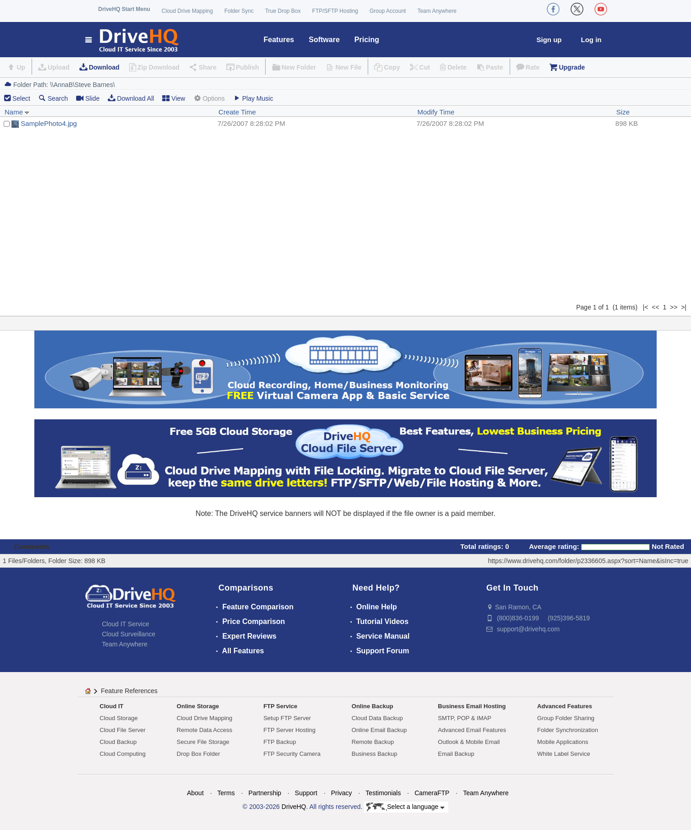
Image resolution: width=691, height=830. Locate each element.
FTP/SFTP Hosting (335, 11)
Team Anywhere (436, 11)
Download (104, 67)
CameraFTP (431, 793)
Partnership (264, 793)
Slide (87, 98)
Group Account (388, 11)
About (195, 793)
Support (306, 793)
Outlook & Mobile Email (469, 741)
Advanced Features (564, 706)
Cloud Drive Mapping (187, 11)
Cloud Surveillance (129, 634)
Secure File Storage (203, 741)
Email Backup (456, 753)
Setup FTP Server (287, 718)
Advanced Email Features (472, 730)
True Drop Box (283, 11)
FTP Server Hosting (289, 730)
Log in (591, 39)
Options (208, 98)
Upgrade (572, 67)
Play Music (253, 98)
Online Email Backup (379, 730)
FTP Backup (279, 741)
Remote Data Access (204, 730)
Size (623, 112)
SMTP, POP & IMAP (464, 718)
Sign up (549, 39)
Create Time (237, 112)
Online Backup (372, 706)
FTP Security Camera (292, 753)
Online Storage (198, 706)
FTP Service (280, 706)
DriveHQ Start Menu (124, 9)
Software (324, 39)
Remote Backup (373, 741)
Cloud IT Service (125, 624)
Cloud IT (112, 706)
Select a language (405, 807)
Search (53, 98)
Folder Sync (239, 11)
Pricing (366, 39)
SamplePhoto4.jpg (49, 123)
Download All (131, 98)
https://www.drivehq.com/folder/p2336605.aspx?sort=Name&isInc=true (588, 560)
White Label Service (563, 753)
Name (17, 112)
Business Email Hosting (472, 706)
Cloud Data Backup (377, 718)
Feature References (129, 690)
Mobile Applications (562, 741)
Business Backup (374, 753)
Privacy (341, 793)
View (173, 98)
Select (21, 98)
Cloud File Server (123, 730)
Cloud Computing (123, 753)
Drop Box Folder (198, 753)
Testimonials (383, 793)
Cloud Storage (119, 718)
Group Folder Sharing (565, 718)
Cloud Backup (118, 741)
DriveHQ (294, 806)
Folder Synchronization (567, 730)
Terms (226, 793)
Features (279, 39)
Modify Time (435, 112)
